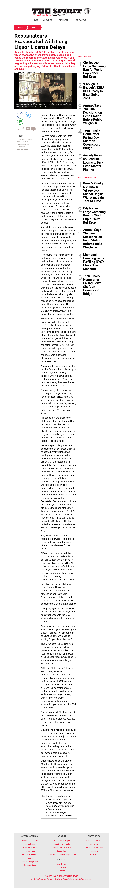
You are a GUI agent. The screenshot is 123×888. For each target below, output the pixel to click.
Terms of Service (53, 879)
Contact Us (81, 20)
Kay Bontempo (20, 72)
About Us (47, 20)
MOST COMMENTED (87, 177)
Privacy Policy (66, 879)
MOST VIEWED (84, 56)
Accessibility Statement (82, 879)
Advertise (63, 20)
